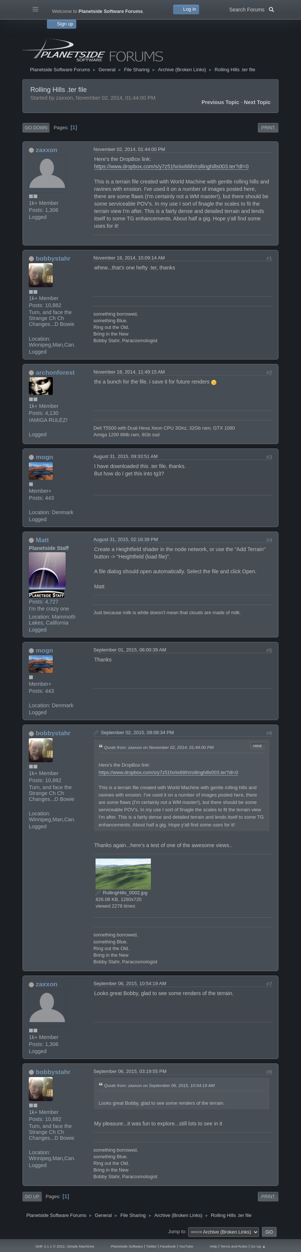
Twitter (151, 1246)
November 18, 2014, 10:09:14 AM (129, 258)
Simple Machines (80, 1246)
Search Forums (251, 9)
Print (268, 127)
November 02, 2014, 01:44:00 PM (129, 149)
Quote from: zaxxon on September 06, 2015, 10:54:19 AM (159, 1085)
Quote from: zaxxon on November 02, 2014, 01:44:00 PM (159, 747)
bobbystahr (53, 258)
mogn (44, 457)
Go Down (36, 127)
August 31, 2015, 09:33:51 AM (125, 456)
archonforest (55, 372)
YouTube (186, 1246)
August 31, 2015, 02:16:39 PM (125, 539)
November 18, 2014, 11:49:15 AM (129, 372)
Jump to (176, 1231)
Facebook (168, 1246)
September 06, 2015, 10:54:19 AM (129, 983)
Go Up (32, 1196)
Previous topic (220, 102)
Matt (42, 540)
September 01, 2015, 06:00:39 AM (129, 650)
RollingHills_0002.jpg (122, 892)
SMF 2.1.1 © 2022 (50, 1246)
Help (213, 1246)
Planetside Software (127, 1246)
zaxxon (47, 150)
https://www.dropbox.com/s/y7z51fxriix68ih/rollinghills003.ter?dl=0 (171, 166)
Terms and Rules (234, 1246)
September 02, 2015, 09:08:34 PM (137, 732)
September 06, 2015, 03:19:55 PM (129, 1071)
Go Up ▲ (258, 1246)
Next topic (257, 102)
